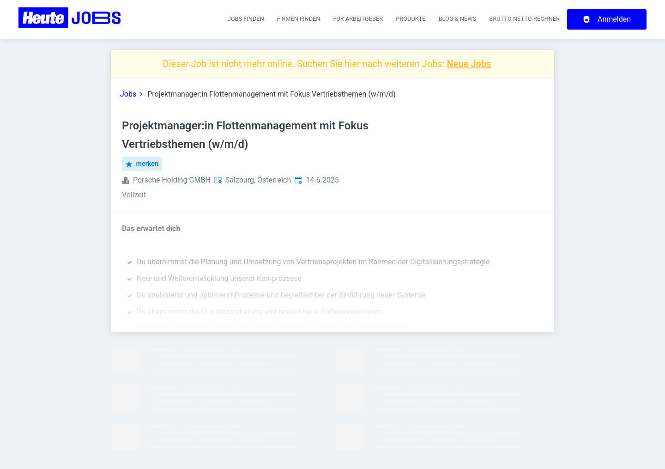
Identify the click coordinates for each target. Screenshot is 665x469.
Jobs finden (246, 18)
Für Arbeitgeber (358, 18)
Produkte (410, 18)
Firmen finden (298, 18)
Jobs (128, 94)
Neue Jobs (469, 63)
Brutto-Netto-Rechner (524, 18)
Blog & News (458, 18)
